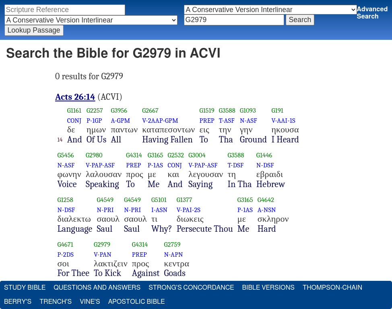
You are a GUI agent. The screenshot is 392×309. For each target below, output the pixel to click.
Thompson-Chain (332, 287)
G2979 (102, 244)
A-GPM (120, 120)
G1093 (248, 110)
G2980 (94, 155)
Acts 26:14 (75, 97)
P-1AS (155, 165)
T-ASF (227, 120)
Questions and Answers (97, 287)
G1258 (65, 200)
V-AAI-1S (283, 120)
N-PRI (105, 210)
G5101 (159, 200)
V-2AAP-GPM (160, 120)
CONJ (74, 120)
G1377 (184, 200)
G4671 (65, 244)
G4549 (105, 200)
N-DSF (265, 165)
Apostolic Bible (136, 302)
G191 (277, 110)
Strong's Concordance (191, 287)
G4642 (266, 200)
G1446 (264, 155)
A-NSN (267, 210)
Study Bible (24, 287)
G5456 (66, 155)
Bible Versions (268, 287)
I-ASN (159, 210)
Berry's (17, 302)
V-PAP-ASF (100, 165)
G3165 (155, 155)
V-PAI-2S (188, 210)
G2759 (172, 244)
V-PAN (102, 254)
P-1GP (94, 120)
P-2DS (66, 254)
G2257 (95, 110)
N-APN (173, 254)
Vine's (90, 302)
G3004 (196, 155)
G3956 (119, 110)
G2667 (150, 110)
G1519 (206, 110)
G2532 (176, 155)
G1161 (74, 110)
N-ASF (248, 120)
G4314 (134, 155)
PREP (206, 120)
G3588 (227, 110)
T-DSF (235, 165)
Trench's (55, 302)
